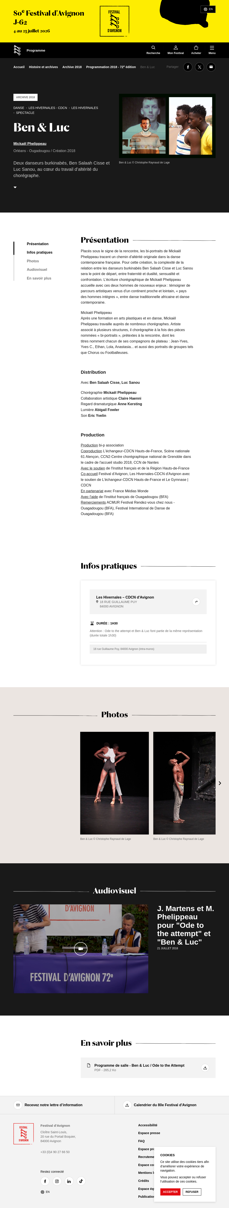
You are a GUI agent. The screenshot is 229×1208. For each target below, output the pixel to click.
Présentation (38, 244)
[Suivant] (220, 783)
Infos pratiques (40, 252)
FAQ (141, 1141)
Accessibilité (147, 1125)
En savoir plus (39, 278)
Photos (33, 261)
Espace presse (149, 1133)
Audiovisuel (37, 269)
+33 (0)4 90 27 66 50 (55, 1152)
